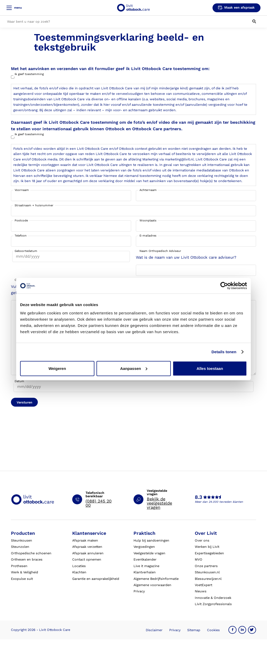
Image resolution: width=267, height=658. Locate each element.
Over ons (202, 540)
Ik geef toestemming (29, 74)
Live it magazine (146, 566)
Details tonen (223, 352)
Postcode (21, 220)
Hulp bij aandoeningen (151, 540)
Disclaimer (154, 630)
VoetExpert (203, 585)
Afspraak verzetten (87, 547)
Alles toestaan (210, 368)
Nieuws (201, 591)
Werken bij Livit (207, 547)
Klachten (79, 572)
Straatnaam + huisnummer (34, 205)
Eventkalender (145, 559)
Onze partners (206, 566)
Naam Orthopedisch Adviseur (160, 251)
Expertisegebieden (209, 553)
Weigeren (57, 368)
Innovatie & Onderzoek (213, 598)
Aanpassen (133, 368)
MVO (198, 559)
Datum (19, 381)
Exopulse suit (22, 579)
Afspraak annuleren (88, 553)
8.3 (198, 497)
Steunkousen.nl (207, 572)
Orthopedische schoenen (31, 553)
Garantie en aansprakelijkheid (95, 579)
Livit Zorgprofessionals (213, 604)
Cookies (213, 630)
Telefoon (21, 235)
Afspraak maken (85, 540)
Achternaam (148, 190)
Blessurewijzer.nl (208, 579)
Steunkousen (21, 540)
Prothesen (19, 566)
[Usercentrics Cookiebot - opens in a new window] (224, 286)
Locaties (79, 566)
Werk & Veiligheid (24, 572)
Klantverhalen (145, 572)
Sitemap (193, 630)
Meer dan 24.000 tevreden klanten (219, 502)
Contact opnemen (86, 559)
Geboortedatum (26, 251)
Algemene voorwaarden (152, 585)
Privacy (139, 591)
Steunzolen (20, 547)
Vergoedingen (144, 547)
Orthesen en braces (27, 559)
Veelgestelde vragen (149, 553)
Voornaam (22, 190)
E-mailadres (147, 235)
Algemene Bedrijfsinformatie (156, 579)
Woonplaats (147, 220)
